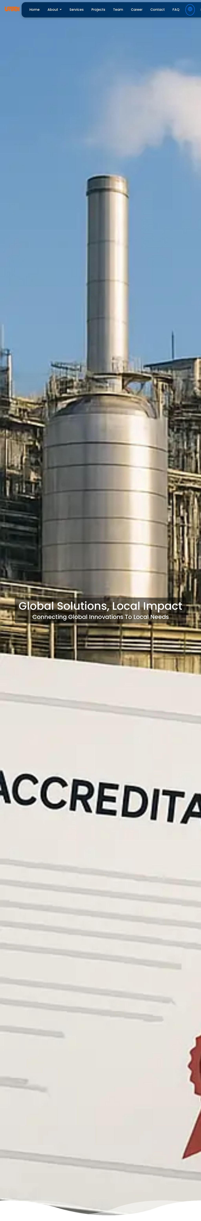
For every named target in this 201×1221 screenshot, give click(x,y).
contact (157, 9)
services (76, 9)
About (53, 9)
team (118, 9)
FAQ (176, 9)
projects (98, 9)
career (137, 9)
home (34, 9)
